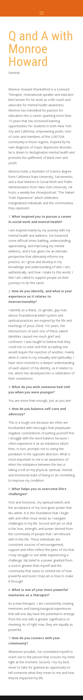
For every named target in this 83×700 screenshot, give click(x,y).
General (13, 73)
